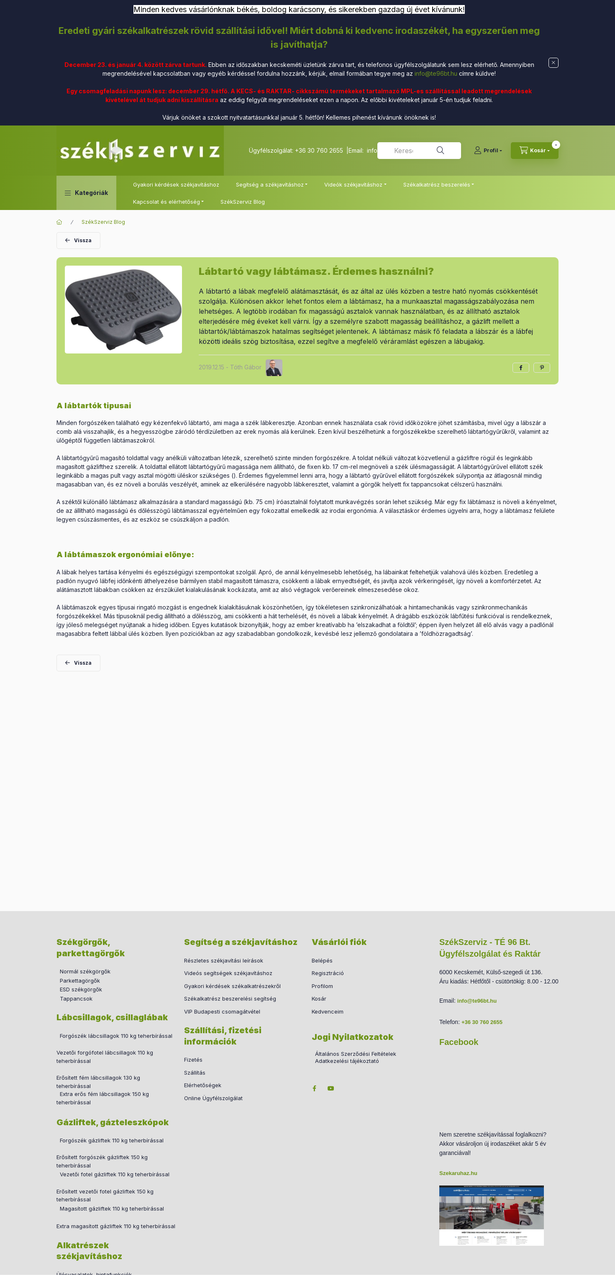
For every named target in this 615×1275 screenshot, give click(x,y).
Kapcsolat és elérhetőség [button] (166, 201)
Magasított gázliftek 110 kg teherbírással (112, 1208)
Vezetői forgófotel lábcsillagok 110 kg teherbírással (104, 1056)
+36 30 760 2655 (319, 150)
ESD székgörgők (81, 989)
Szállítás (194, 1072)
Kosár (319, 998)
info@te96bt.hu (436, 73)
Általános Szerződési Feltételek (355, 1054)
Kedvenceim (327, 1011)
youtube (331, 1088)
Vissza (83, 240)
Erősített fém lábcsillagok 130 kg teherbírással (98, 1081)
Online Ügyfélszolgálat (213, 1098)
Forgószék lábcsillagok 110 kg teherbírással (116, 1035)
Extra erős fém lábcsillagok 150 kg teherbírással (102, 1098)
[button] (86, 193)
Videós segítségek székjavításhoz (228, 973)
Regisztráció (328, 973)
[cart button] (535, 150)
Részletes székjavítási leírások (223, 960)
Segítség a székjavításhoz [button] (270, 184)
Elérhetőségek (202, 1085)
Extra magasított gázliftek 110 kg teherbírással (115, 1226)
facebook (314, 1088)
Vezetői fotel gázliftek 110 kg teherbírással (114, 1174)
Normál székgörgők (85, 971)
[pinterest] (541, 368)
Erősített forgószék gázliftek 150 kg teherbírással (102, 1161)
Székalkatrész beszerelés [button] (436, 184)
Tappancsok (76, 998)
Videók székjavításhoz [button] (353, 184)
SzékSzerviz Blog (242, 201)
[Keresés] (440, 151)
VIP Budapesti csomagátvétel (222, 1011)
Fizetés (193, 1059)
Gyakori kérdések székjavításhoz (176, 184)
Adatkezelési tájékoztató (347, 1061)
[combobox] (419, 150)
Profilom (322, 986)
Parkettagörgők (80, 980)
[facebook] (520, 368)
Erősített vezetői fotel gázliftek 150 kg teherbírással (105, 1195)
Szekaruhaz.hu (458, 1173)
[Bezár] (553, 63)
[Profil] (488, 150)
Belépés (322, 960)
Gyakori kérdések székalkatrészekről (232, 986)
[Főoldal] (59, 222)
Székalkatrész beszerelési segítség (230, 998)
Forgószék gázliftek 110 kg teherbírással (112, 1140)
